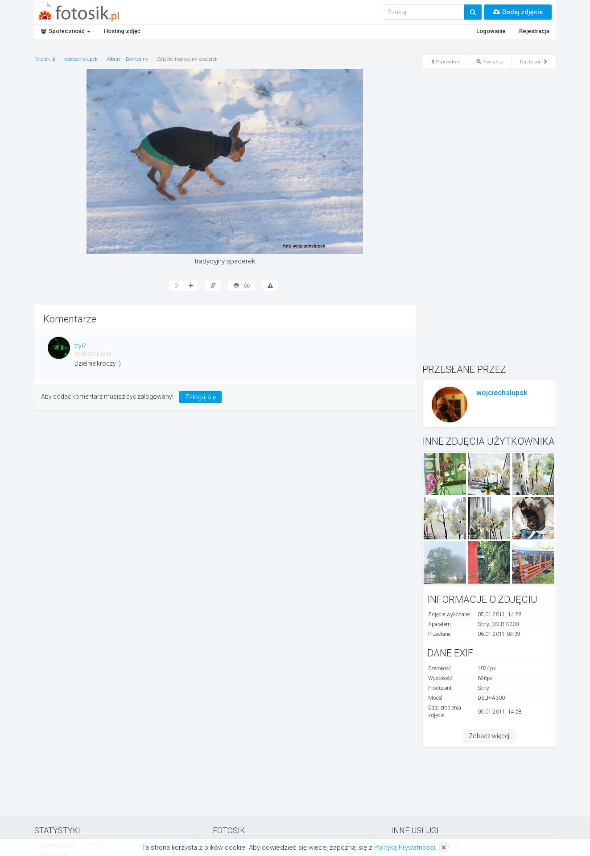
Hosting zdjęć (122, 31)
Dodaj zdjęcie (518, 12)
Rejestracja (534, 31)
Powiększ (489, 62)
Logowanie (491, 31)
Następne (534, 62)
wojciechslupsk (501, 392)
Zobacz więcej (489, 735)
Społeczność (66, 31)
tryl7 (80, 345)
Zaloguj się (200, 397)
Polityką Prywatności (404, 847)
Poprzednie (445, 62)
